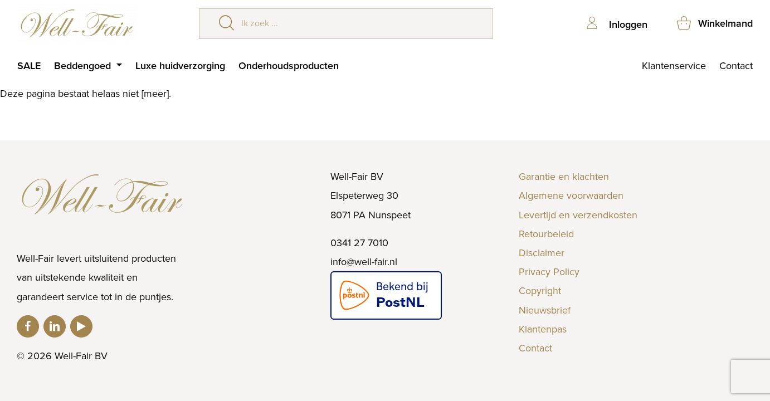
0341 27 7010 (359, 243)
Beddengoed (84, 66)
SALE (29, 66)
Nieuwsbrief (545, 310)
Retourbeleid (546, 234)
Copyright (540, 291)
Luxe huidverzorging (180, 66)
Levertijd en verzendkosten (578, 215)
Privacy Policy (549, 272)
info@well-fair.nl (363, 262)
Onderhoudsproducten (288, 66)
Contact (736, 66)
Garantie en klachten (564, 176)
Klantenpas (543, 329)
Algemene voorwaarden (571, 195)
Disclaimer (541, 253)
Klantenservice (674, 66)
